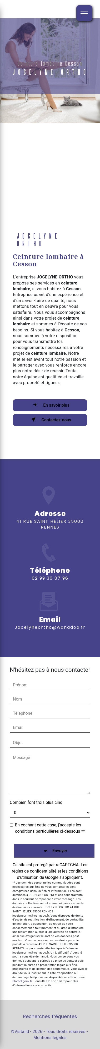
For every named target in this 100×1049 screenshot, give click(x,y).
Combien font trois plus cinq (36, 802)
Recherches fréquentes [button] (50, 1016)
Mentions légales (50, 1037)
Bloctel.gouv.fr (22, 981)
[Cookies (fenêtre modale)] (1, 1045)
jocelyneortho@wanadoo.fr (50, 620)
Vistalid (21, 1031)
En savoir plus (50, 404)
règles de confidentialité (34, 871)
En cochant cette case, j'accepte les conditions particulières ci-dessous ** (50, 828)
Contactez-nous (50, 419)
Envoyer (59, 850)
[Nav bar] (84, 13)
